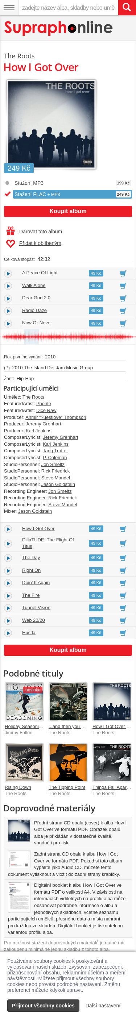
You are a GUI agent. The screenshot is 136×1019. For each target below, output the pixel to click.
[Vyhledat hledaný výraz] (127, 7)
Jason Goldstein (58, 484)
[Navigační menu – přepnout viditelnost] (9, 7)
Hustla (29, 632)
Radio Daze (34, 310)
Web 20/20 (33, 620)
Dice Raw (46, 410)
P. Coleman (55, 457)
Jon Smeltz (53, 464)
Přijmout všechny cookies (43, 1005)
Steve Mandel (55, 478)
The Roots (19, 55)
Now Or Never (37, 322)
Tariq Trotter (55, 450)
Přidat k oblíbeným (33, 244)
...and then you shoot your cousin (83, 726)
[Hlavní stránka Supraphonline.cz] (59, 28)
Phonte (43, 403)
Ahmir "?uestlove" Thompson (55, 417)
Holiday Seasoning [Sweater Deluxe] (43, 726)
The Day (31, 557)
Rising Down (18, 787)
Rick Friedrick (55, 471)
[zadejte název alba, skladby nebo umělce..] (68, 7)
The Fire (31, 595)
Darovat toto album (34, 231)
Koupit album (67, 211)
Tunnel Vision (36, 607)
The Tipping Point (67, 787)
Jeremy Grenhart (43, 424)
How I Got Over (38, 528)
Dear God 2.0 (36, 297)
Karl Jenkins (38, 430)
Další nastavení (103, 1005)
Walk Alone (34, 285)
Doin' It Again (36, 582)
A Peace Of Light (40, 272)
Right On (31, 570)
